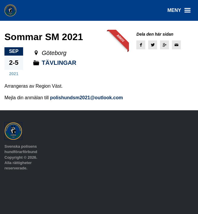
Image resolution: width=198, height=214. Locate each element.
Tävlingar (59, 62)
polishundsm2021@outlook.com (86, 97)
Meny (180, 10)
